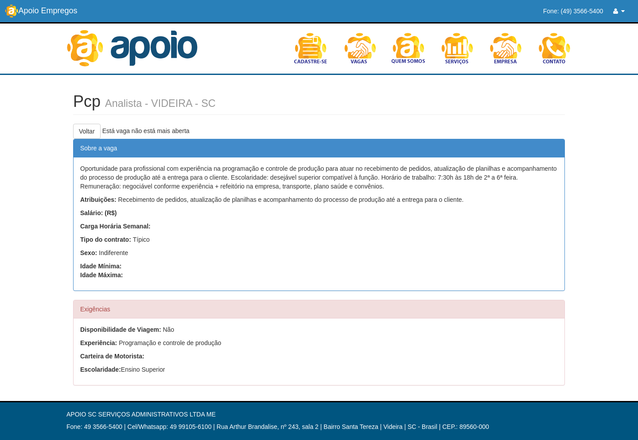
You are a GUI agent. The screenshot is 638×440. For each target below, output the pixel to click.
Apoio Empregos (41, 11)
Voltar (87, 131)
